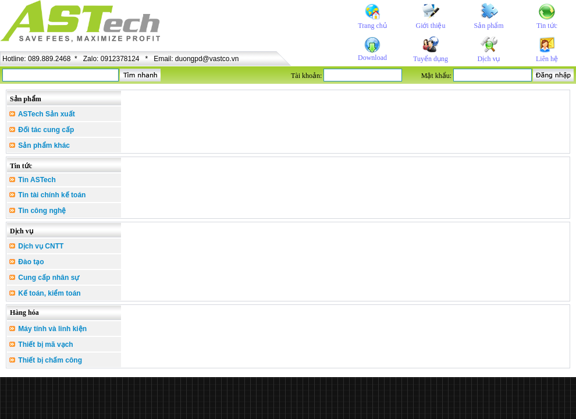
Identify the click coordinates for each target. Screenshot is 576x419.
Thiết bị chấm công (45, 360)
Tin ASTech (32, 180)
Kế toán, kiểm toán (45, 293)
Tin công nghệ (37, 211)
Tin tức (546, 26)
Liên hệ (547, 59)
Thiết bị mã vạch (41, 344)
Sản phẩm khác (39, 145)
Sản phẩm (488, 26)
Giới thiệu (430, 26)
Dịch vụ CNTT (36, 246)
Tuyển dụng (430, 59)
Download (372, 58)
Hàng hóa (24, 312)
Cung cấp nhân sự (44, 278)
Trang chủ (372, 26)
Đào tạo (26, 262)
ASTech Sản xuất (42, 114)
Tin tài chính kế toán (47, 195)
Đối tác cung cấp (41, 130)
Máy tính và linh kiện (48, 329)
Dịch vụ (489, 59)
